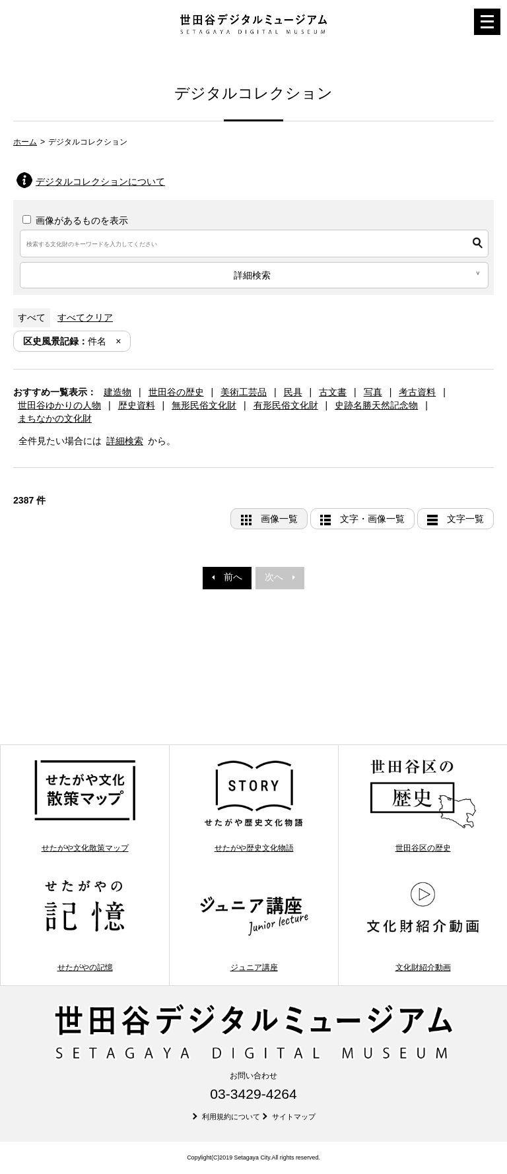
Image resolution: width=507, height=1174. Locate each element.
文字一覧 (465, 518)
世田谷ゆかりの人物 (59, 405)
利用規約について (231, 1117)
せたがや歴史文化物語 (254, 805)
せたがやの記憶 (85, 925)
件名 (64, 341)
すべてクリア (85, 317)
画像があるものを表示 (75, 220)
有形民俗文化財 (286, 405)
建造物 (117, 392)
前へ (227, 576)
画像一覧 (279, 518)
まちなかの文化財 (55, 418)
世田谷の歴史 (176, 392)
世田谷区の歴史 (423, 805)
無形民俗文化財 (204, 405)
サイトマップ (294, 1117)
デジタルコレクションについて (100, 181)
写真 (373, 392)
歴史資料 (136, 405)
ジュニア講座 (254, 925)
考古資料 (417, 392)
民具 (293, 392)
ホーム (25, 142)
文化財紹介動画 (423, 925)
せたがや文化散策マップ (85, 805)
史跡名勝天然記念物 (376, 405)
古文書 (333, 392)
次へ (280, 576)
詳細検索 (124, 441)
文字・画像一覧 (372, 518)
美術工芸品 (243, 392)
